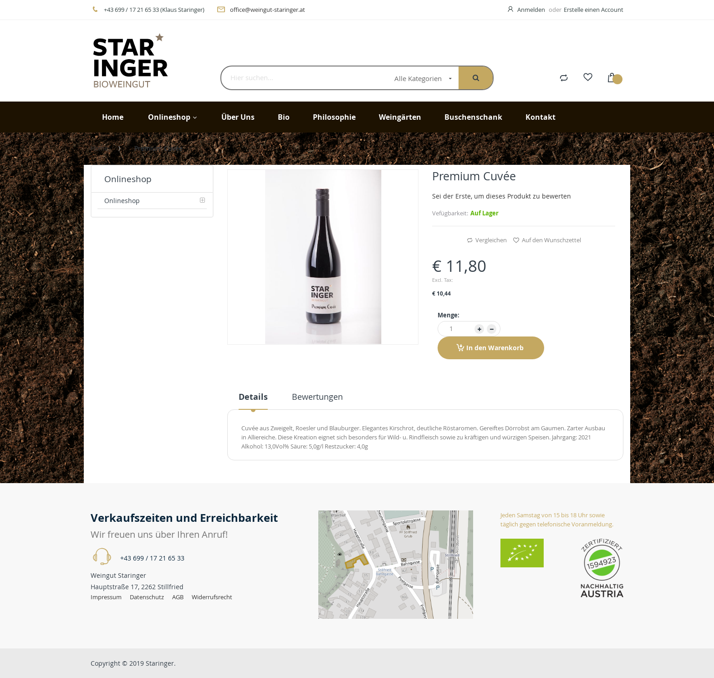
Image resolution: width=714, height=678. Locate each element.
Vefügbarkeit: (450, 213)
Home (99, 148)
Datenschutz (147, 597)
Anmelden (531, 9)
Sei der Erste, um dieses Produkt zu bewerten (501, 196)
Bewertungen (317, 396)
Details (253, 397)
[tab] (253, 400)
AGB (178, 597)
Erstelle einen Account (593, 9)
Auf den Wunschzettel (547, 240)
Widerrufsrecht (212, 597)
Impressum (106, 597)
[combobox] (304, 77)
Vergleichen (486, 240)
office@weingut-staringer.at (267, 9)
